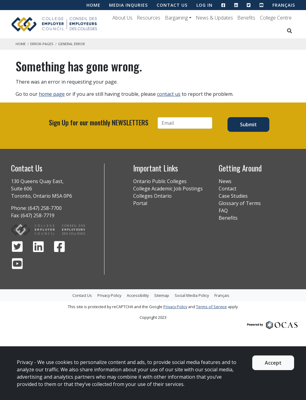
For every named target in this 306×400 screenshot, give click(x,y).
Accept (273, 362)
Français (283, 5)
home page (52, 94)
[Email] (185, 123)
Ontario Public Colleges (160, 181)
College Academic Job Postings (168, 188)
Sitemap (161, 295)
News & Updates (214, 17)
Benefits (246, 17)
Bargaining (176, 17)
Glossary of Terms (240, 203)
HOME (93, 5)
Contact (227, 188)
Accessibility (138, 295)
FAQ (223, 210)
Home (21, 43)
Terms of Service (211, 306)
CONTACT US (172, 5)
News (225, 181)
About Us (122, 17)
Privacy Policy (109, 295)
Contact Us (82, 295)
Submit (248, 124)
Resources (148, 17)
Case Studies (233, 196)
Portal (140, 203)
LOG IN (204, 5)
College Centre (276, 17)
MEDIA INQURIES (128, 5)
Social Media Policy (192, 295)
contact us (168, 94)
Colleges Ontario (152, 196)
